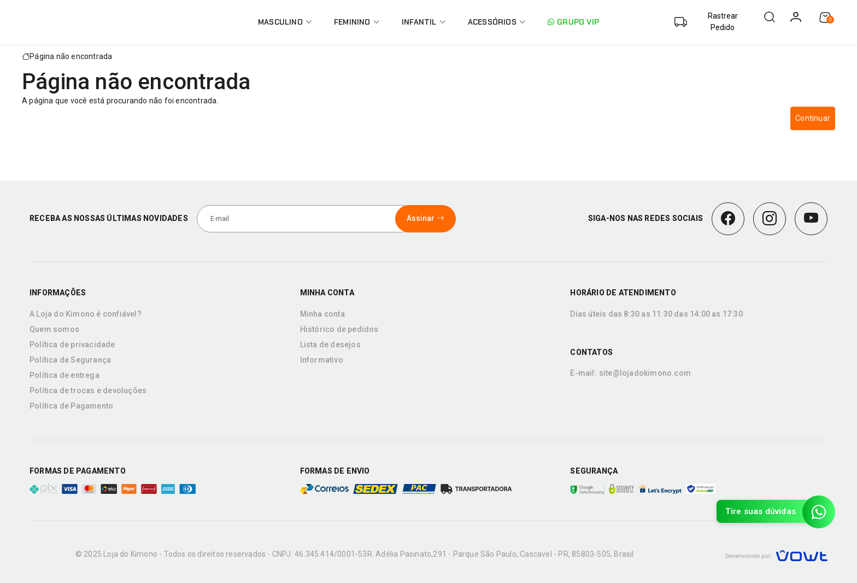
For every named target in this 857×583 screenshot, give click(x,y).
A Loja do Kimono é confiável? (86, 314)
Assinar (425, 218)
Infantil (424, 22)
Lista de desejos (330, 344)
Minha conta (322, 314)
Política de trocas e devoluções (88, 390)
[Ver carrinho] (825, 17)
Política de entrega (64, 375)
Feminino (357, 22)
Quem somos (54, 329)
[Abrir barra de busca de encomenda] (712, 21)
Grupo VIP (573, 22)
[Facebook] (728, 218)
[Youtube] (811, 218)
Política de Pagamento (71, 405)
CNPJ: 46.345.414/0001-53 (319, 554)
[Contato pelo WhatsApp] (818, 511)
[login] (795, 17)
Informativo (321, 359)
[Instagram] (769, 218)
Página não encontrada (71, 56)
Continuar (812, 118)
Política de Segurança (70, 359)
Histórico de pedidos (339, 329)
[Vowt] (776, 554)
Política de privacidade (72, 344)
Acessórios (497, 22)
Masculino (285, 22)
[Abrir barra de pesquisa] (769, 17)
